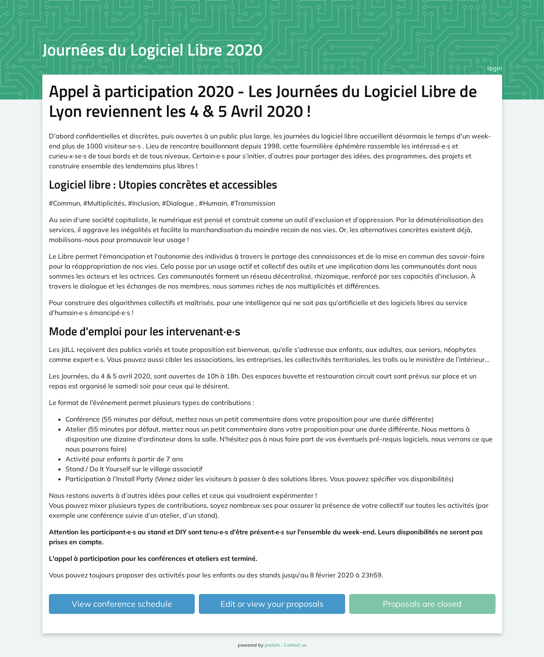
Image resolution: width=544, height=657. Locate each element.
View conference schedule (122, 604)
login (494, 68)
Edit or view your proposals (272, 604)
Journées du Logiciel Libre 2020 (152, 49)
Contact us (295, 645)
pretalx (272, 645)
